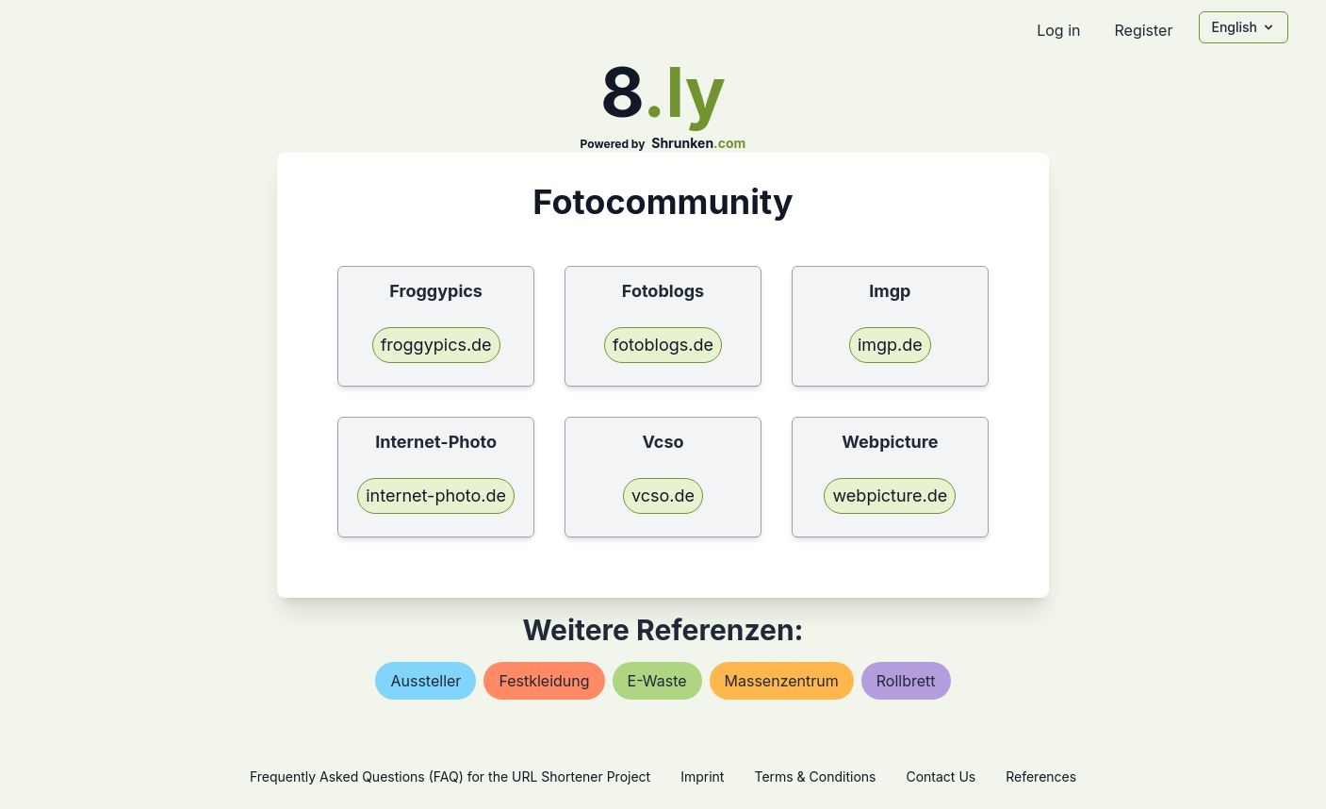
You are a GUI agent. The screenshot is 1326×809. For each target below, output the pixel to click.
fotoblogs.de (663, 345)
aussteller (425, 680)
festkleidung (544, 680)
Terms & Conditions (815, 776)
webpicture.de (889, 495)
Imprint (702, 776)
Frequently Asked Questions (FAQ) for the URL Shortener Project (450, 776)
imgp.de (890, 345)
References (1041, 776)
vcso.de (663, 495)
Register (1143, 30)
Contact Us (940, 776)
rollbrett (906, 680)
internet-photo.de (436, 495)
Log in (1058, 30)
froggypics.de (436, 345)
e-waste (657, 680)
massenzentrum (782, 680)
